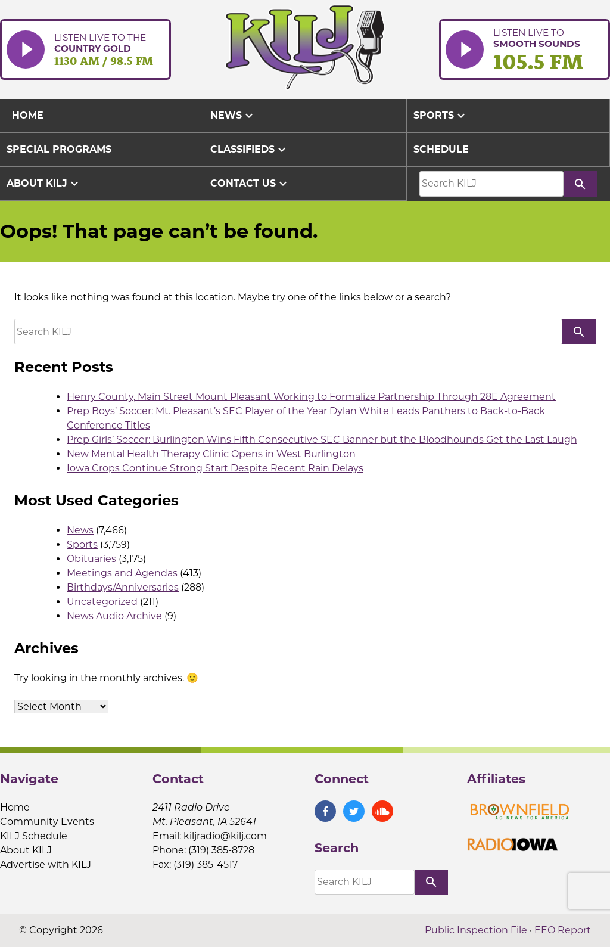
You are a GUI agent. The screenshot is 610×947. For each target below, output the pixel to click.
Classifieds (249, 149)
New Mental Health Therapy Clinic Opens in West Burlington (211, 453)
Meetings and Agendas (122, 573)
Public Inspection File (476, 930)
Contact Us (250, 183)
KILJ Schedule (33, 836)
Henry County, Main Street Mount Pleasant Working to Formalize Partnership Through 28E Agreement (311, 396)
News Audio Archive (114, 616)
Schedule (441, 149)
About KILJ (44, 183)
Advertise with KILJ (45, 864)
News (233, 115)
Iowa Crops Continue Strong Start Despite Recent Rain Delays (215, 468)
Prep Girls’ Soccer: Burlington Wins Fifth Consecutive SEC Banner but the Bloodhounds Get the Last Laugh (322, 439)
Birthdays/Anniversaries (123, 587)
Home (15, 807)
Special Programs (59, 149)
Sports (440, 115)
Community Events (47, 821)
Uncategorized (102, 601)
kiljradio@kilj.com (225, 836)
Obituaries (91, 558)
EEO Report (562, 930)
